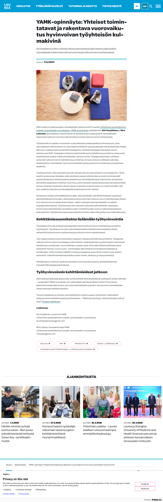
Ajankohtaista (20, 464)
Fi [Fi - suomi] (137, 6)
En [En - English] (144, 6)
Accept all (145, 484)
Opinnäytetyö (82, 343)
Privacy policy (24, 494)
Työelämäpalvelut (49, 6)
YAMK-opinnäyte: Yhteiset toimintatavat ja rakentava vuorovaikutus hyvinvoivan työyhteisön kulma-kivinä (71, 464)
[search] (151, 6)
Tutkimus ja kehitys (82, 6)
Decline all (145, 489)
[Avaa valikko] (159, 6)
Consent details (9, 494)
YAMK (63, 343)
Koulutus (23, 6)
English (7, 474)
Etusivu (9, 464)
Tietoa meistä (112, 6)
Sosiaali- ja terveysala (109, 343)
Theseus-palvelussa (51, 301)
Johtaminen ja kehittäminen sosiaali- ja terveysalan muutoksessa (67, 349)
